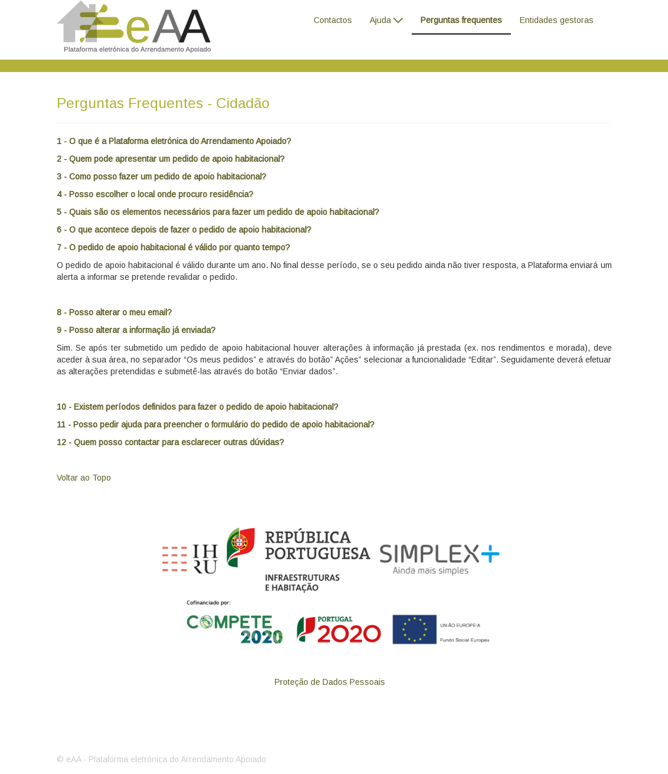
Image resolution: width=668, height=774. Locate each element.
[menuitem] (333, 18)
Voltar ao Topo (84, 477)
